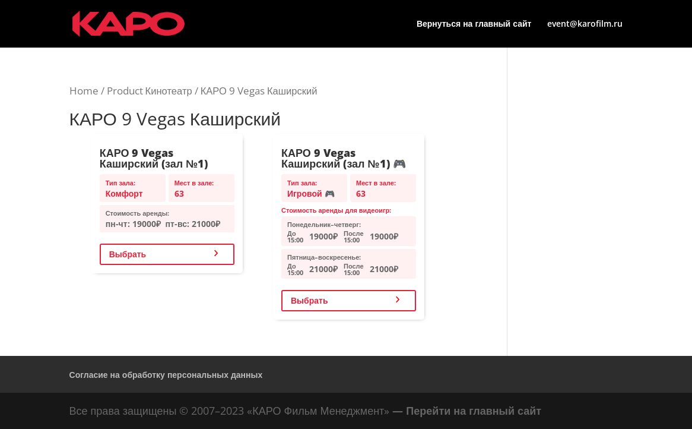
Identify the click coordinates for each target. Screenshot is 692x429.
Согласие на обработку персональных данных (166, 374)
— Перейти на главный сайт (466, 410)
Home (84, 90)
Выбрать (128, 254)
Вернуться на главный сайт (474, 24)
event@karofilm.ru (585, 24)
